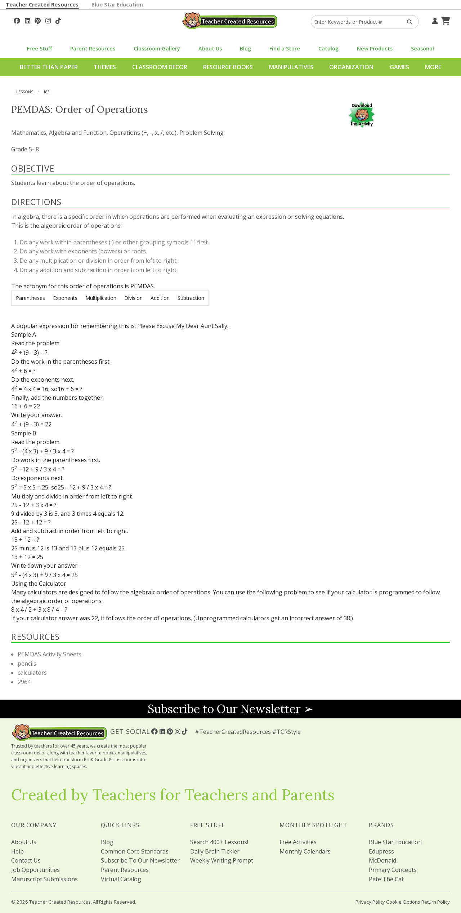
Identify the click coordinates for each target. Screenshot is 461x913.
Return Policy (435, 902)
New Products (375, 48)
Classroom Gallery (157, 48)
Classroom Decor (159, 67)
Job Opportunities (35, 870)
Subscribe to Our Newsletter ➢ (230, 708)
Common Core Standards (135, 851)
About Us (210, 48)
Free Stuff (39, 48)
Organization (351, 67)
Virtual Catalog (121, 879)
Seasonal (422, 48)
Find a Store (284, 48)
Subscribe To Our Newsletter (140, 860)
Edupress (381, 851)
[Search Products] (407, 21)
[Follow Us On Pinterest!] (38, 20)
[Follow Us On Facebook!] (17, 20)
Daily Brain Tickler (215, 851)
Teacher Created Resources (42, 4)
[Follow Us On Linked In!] (27, 20)
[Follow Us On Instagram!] (48, 20)
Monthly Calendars (305, 851)
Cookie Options (403, 902)
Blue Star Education (117, 4)
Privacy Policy (370, 902)
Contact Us (26, 860)
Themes (105, 67)
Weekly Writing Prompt (221, 860)
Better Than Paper (49, 67)
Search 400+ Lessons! (219, 842)
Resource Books (228, 67)
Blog (245, 48)
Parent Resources (92, 48)
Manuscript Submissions (44, 879)
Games (399, 67)
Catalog (328, 48)
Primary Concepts (393, 870)
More (433, 67)
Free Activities (298, 842)
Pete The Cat (386, 879)
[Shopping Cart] (444, 20)
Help (17, 851)
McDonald (382, 860)
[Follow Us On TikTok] (58, 20)
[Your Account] (434, 20)
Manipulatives (291, 67)
